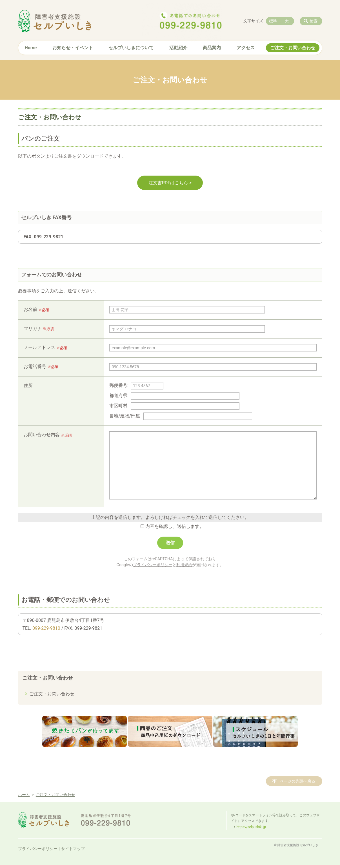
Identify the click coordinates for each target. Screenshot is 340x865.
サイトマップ (73, 848)
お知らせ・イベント (72, 47)
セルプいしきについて (131, 47)
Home (31, 47)
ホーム (24, 794)
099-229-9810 (46, 628)
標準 (273, 21)
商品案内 (212, 47)
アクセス (246, 47)
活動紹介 (178, 47)
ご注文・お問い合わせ (292, 47)
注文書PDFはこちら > (170, 182)
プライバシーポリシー (152, 565)
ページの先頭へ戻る (297, 781)
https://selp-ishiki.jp (251, 827)
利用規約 (184, 565)
